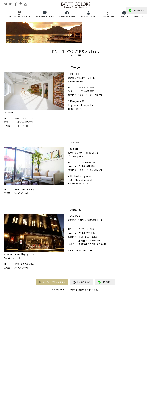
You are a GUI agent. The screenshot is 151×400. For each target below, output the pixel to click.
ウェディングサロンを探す (51, 282)
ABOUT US (124, 16)
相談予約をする (81, 282)
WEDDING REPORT (45, 16)
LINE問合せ (137, 10)
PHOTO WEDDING (67, 16)
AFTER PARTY (108, 16)
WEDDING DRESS (88, 16)
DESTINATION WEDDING (19, 16)
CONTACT (138, 16)
